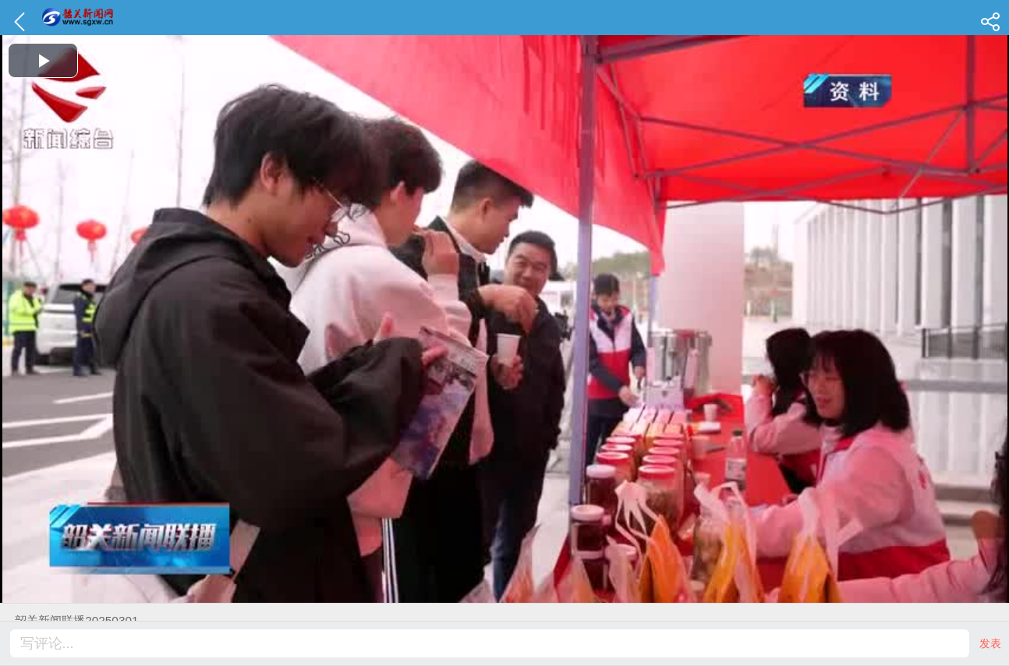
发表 (990, 643)
